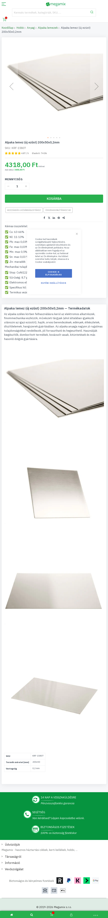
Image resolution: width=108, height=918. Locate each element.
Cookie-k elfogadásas (53, 273)
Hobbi (20, 27)
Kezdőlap (7, 27)
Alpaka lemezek (48, 27)
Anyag (31, 27)
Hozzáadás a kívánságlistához (24, 205)
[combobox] (54, 12)
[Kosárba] (54, 194)
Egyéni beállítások (53, 283)
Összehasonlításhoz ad (58, 205)
